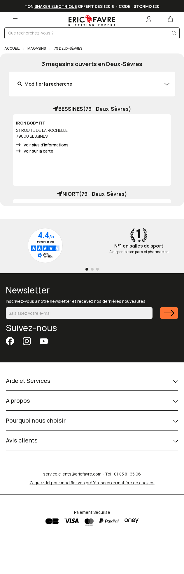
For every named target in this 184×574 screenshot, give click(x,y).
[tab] (92, 84)
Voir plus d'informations (46, 145)
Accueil (12, 48)
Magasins (36, 48)
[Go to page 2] (92, 269)
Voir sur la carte (38, 151)
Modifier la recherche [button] (44, 84)
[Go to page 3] (97, 269)
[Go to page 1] (86, 269)
